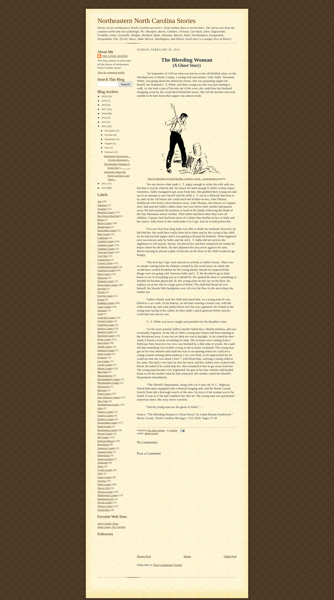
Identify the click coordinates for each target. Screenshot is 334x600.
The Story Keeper (115, 56)
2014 (104, 117)
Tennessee (102, 462)
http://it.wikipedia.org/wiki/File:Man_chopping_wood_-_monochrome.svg (184, 178)
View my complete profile (111, 72)
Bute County (104, 234)
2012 (104, 126)
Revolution (103, 444)
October (109, 134)
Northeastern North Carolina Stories (146, 20)
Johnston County (106, 350)
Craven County (105, 263)
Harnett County (105, 331)
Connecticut (103, 259)
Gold (100, 313)
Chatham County (106, 248)
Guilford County (106, 324)
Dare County (104, 274)
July (107, 147)
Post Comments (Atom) (168, 565)
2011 (104, 183)
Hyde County (104, 339)
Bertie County (104, 223)
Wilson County (105, 506)
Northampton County (108, 404)
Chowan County (105, 252)
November (110, 130)
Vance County (104, 477)
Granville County (106, 317)
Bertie (100, 219)
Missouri (102, 390)
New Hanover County (108, 397)
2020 (104, 96)
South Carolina (105, 459)
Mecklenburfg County (108, 379)
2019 (104, 100)
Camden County (105, 241)
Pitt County (103, 437)
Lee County (103, 361)
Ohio (100, 408)
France (100, 299)
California (102, 237)
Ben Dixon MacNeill (108, 216)
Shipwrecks (103, 455)
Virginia (101, 480)
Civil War (102, 255)
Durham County (105, 281)
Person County (105, 433)
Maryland (102, 371)
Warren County (105, 491)
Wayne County (105, 502)
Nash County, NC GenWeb (111, 527)
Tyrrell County (105, 469)
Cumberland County (108, 266)
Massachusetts (104, 375)
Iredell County (104, 346)
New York (102, 401)
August (109, 143)
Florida (101, 292)
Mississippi (103, 386)
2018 (104, 104)
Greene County (105, 321)
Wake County (104, 484)
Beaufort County (106, 212)
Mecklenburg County (108, 382)
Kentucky (102, 357)
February (110, 152)
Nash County (104, 393)
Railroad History (106, 441)
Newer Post (144, 556)
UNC (100, 473)
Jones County (104, 353)
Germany (102, 310)
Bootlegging (103, 226)
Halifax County (105, 328)
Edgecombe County (107, 284)
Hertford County (106, 335)
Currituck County (106, 270)
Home (187, 556)
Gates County (104, 306)
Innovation (103, 342)
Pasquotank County (107, 422)
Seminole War (104, 451)
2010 (104, 187)
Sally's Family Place (108, 523)
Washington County (107, 495)
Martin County (105, 368)
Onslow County (105, 411)
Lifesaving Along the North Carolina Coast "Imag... (117, 175)
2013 (104, 122)
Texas (100, 466)
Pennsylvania (104, 426)
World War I (103, 509)
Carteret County (105, 245)
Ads (99, 201)
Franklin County (106, 303)
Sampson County (106, 448)
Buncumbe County (107, 230)
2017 (104, 109)
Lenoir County (104, 364)
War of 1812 (103, 488)
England (101, 288)
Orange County (105, 415)
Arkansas (102, 205)
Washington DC (105, 498)
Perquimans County (107, 430)
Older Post (230, 556)
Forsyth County (105, 295)
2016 (104, 113)
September (110, 139)
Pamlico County (105, 419)
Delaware (102, 277)
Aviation (101, 208)
